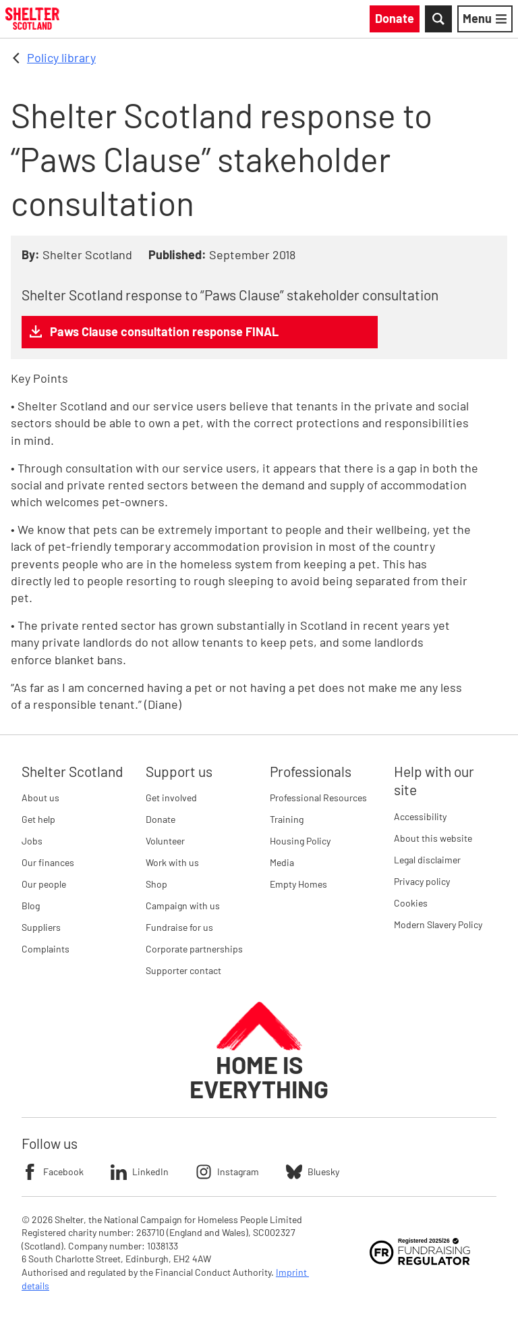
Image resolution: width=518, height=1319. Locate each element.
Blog (31, 905)
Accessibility (420, 816)
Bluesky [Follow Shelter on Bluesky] (312, 1172)
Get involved (171, 797)
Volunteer (165, 840)
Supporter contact (183, 970)
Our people (44, 884)
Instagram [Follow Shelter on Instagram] (227, 1172)
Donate (160, 819)
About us (40, 797)
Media (282, 862)
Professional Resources (318, 797)
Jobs (32, 840)
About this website (433, 838)
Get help (38, 819)
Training (287, 819)
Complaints (45, 948)
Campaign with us (183, 905)
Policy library (61, 57)
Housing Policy (300, 840)
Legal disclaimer (427, 859)
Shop (156, 884)
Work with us (172, 862)
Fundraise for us (179, 927)
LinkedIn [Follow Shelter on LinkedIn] (140, 1172)
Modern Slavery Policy (438, 924)
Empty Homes (298, 884)
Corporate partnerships (194, 948)
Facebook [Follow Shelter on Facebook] (53, 1172)
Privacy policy (422, 881)
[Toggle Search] (438, 18)
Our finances (48, 862)
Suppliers (41, 927)
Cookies (411, 903)
